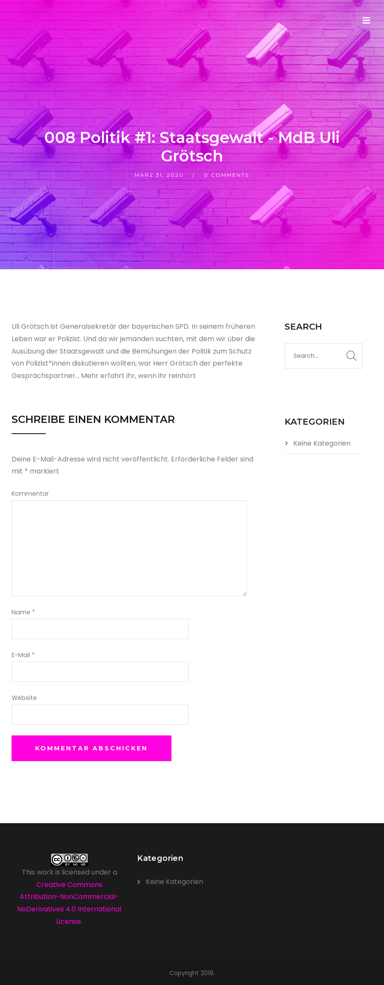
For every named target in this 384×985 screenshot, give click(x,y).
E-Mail (23, 655)
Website (24, 697)
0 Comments (226, 175)
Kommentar (30, 493)
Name (23, 612)
